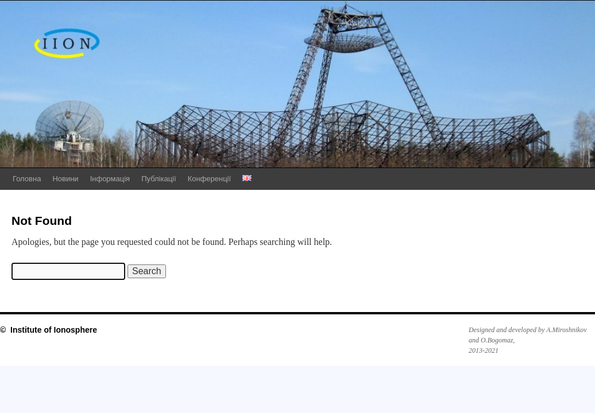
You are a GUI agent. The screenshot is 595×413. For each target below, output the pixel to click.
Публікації (158, 178)
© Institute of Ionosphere (48, 329)
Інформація (110, 178)
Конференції (209, 178)
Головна (27, 178)
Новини (65, 178)
